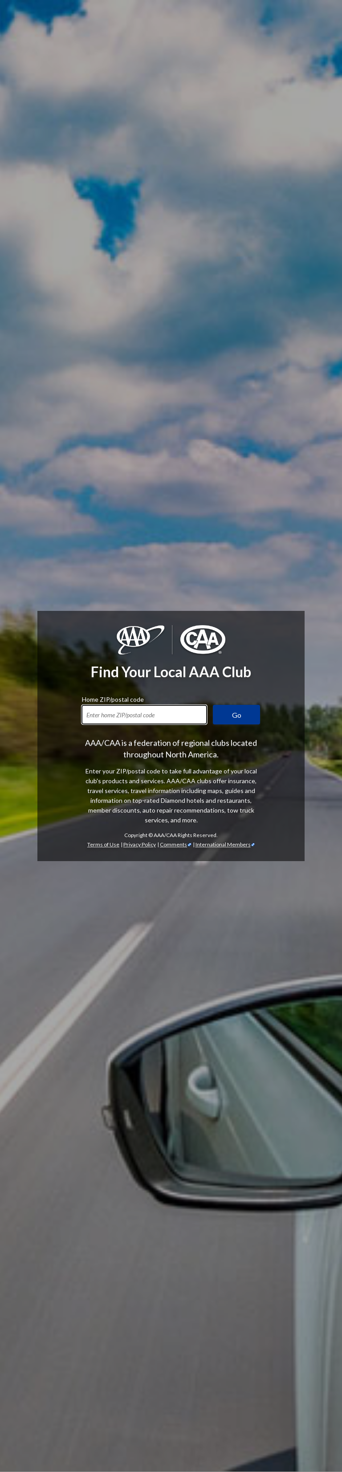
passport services (278, 1435)
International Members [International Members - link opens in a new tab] (223, 268)
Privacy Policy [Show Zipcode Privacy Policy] (139, 268)
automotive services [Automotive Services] (300, 918)
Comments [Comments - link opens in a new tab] (173, 268)
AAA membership (41, 596)
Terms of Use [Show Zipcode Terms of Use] (103, 268)
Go (236, 139)
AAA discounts (225, 767)
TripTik (100, 1415)
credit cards (274, 1229)
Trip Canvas (97, 1425)
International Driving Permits (123, 1435)
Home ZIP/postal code (113, 122)
